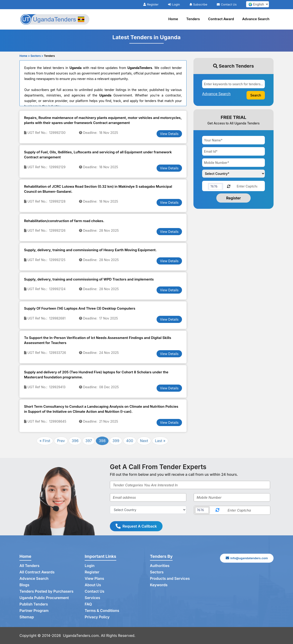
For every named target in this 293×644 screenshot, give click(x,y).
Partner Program (34, 610)
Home (173, 19)
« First (45, 440)
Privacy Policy (97, 617)
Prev (61, 440)
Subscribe (198, 4)
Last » (160, 440)
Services (92, 597)
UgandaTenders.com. (81, 635)
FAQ (88, 604)
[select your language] (257, 4)
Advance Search (255, 19)
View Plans (94, 578)
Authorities (159, 565)
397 (88, 440)
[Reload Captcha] (229, 186)
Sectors (157, 572)
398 (102, 440)
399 (115, 440)
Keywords (159, 585)
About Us (93, 585)
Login (174, 4)
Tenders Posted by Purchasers (46, 591)
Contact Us (226, 4)
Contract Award (221, 19)
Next (144, 440)
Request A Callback (136, 526)
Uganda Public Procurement (44, 597)
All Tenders (29, 565)
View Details (169, 134)
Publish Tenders (33, 604)
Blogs (24, 585)
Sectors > (36, 56)
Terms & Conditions (102, 610)
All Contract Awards (36, 572)
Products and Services (170, 578)
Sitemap (26, 617)
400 (129, 440)
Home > (24, 56)
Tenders (193, 19)
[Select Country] (148, 510)
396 (75, 440)
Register (150, 4)
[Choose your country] (233, 174)
